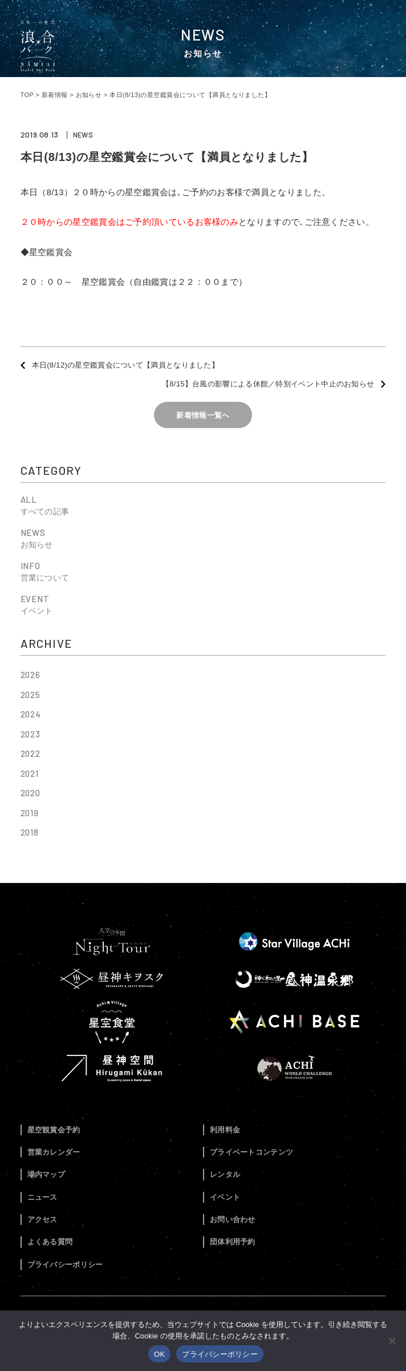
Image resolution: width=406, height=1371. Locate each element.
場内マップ (46, 1174)
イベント (225, 1197)
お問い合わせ (232, 1219)
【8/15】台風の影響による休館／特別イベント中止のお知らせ (268, 384)
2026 (31, 675)
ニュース (42, 1197)
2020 (31, 793)
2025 (31, 694)
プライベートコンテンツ (251, 1152)
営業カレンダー (53, 1152)
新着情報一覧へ (202, 415)
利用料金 (225, 1130)
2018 (30, 832)
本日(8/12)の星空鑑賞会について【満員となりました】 (125, 365)
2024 (31, 714)
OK (159, 1354)
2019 (30, 813)
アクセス (42, 1219)
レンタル (225, 1174)
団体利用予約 (232, 1241)
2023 (31, 734)
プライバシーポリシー (65, 1264)
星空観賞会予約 (53, 1130)
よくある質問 (50, 1241)
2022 (31, 753)
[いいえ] (391, 1340)
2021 (30, 773)
